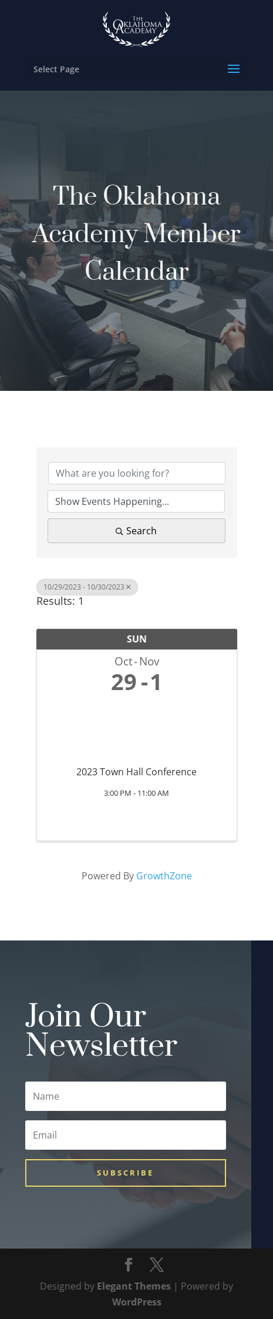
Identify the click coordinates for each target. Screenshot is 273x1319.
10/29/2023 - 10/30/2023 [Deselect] (87, 587)
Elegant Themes (134, 1286)
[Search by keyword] (136, 473)
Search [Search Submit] (136, 530)
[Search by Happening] (136, 501)
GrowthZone (164, 875)
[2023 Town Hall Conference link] (137, 727)
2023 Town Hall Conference (136, 771)
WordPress (136, 1301)
